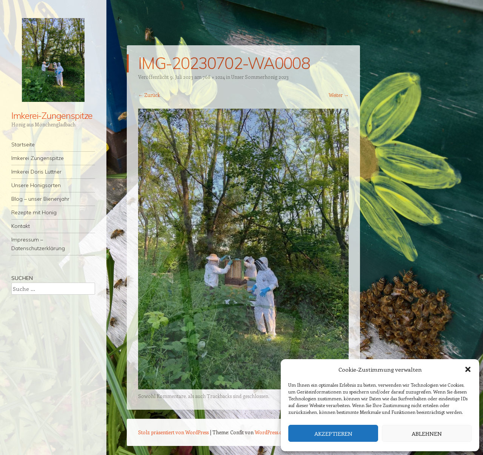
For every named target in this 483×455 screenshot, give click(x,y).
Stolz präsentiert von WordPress (173, 432)
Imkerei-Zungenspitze (51, 115)
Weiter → (339, 95)
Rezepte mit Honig (34, 212)
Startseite (23, 144)
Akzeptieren (333, 433)
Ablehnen (427, 433)
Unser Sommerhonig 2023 (260, 77)
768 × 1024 (214, 77)
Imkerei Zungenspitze (37, 158)
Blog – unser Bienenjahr (40, 198)
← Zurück (149, 95)
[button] (468, 369)
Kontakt (20, 226)
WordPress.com (272, 432)
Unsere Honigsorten (36, 185)
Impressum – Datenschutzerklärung (38, 244)
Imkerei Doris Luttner (36, 171)
